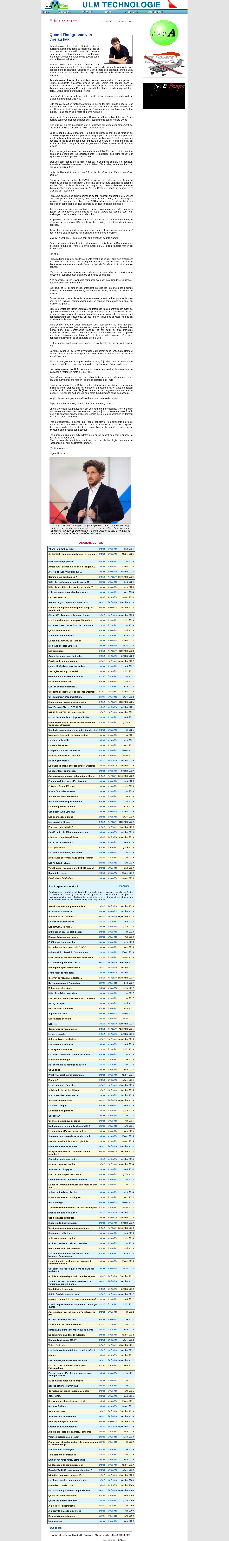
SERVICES (87, 12)
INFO (45, 12)
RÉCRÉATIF (131, 12)
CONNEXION (155, 12)
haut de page (56, 1528)
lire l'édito (112, 549)
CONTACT (109, 12)
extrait (102, 549)
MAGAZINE (65, 12)
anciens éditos (126, 21)
